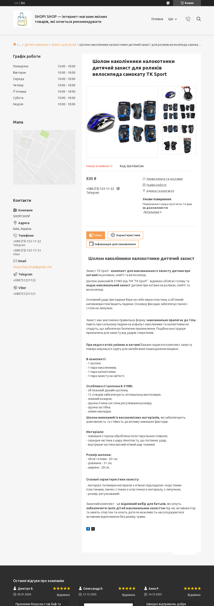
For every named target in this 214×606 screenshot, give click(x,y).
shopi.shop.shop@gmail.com (32, 267)
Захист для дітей (63, 44)
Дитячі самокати (36, 44)
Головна (157, 19)
